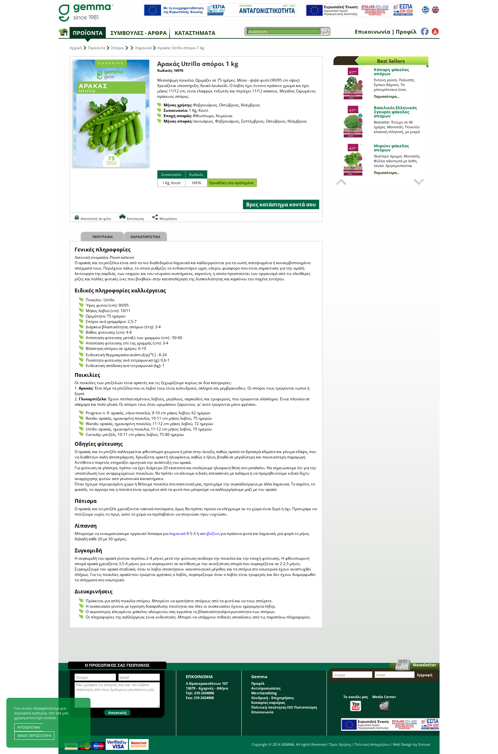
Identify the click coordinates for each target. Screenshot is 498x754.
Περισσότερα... (387, 96)
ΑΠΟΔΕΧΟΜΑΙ (28, 727)
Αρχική (76, 47)
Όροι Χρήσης (340, 744)
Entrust (424, 744)
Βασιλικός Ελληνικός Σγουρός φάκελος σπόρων (395, 112)
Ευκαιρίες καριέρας (268, 702)
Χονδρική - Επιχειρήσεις (272, 697)
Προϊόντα (88, 33)
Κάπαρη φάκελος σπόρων (391, 72)
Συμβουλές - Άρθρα (139, 33)
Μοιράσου (168, 218)
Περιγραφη (102, 236)
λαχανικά (177, 533)
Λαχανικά (143, 47)
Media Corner (384, 703)
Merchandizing (264, 693)
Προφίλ (404, 31)
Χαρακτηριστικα (145, 236)
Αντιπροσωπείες (265, 688)
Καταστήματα (195, 33)
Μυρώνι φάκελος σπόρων (391, 148)
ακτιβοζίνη (210, 533)
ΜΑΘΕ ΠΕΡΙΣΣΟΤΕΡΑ (34, 735)
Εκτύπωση (135, 218)
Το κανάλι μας (355, 702)
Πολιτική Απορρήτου (372, 744)
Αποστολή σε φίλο (96, 218)
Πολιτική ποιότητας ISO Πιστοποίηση (284, 707)
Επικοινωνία (371, 31)
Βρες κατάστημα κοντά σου (281, 204)
